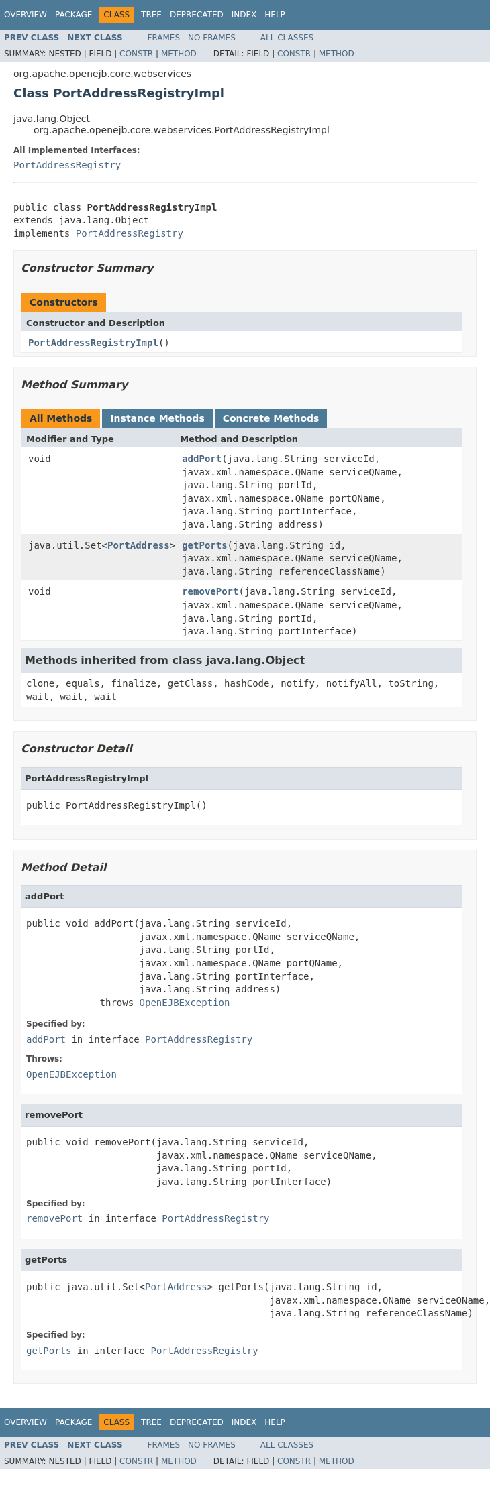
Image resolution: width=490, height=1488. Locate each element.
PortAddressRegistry (67, 165)
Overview (25, 14)
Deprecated (197, 14)
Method (179, 53)
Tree (151, 14)
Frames (164, 37)
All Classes (286, 37)
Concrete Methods (271, 418)
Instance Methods (157, 418)
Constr (136, 53)
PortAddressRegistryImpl (93, 342)
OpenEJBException (185, 1002)
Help (274, 14)
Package (73, 14)
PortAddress (138, 545)
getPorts (204, 545)
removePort (210, 591)
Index (244, 14)
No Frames (212, 37)
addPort (202, 458)
